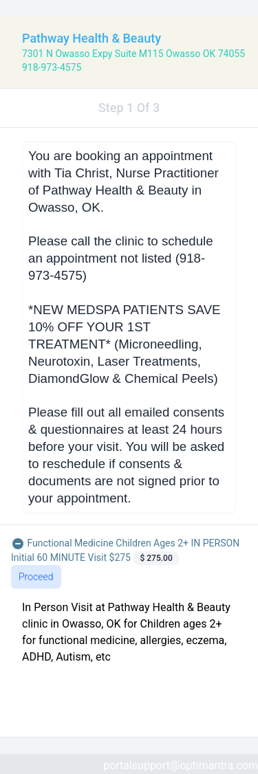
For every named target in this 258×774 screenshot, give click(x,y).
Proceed (36, 576)
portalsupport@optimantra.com (180, 765)
